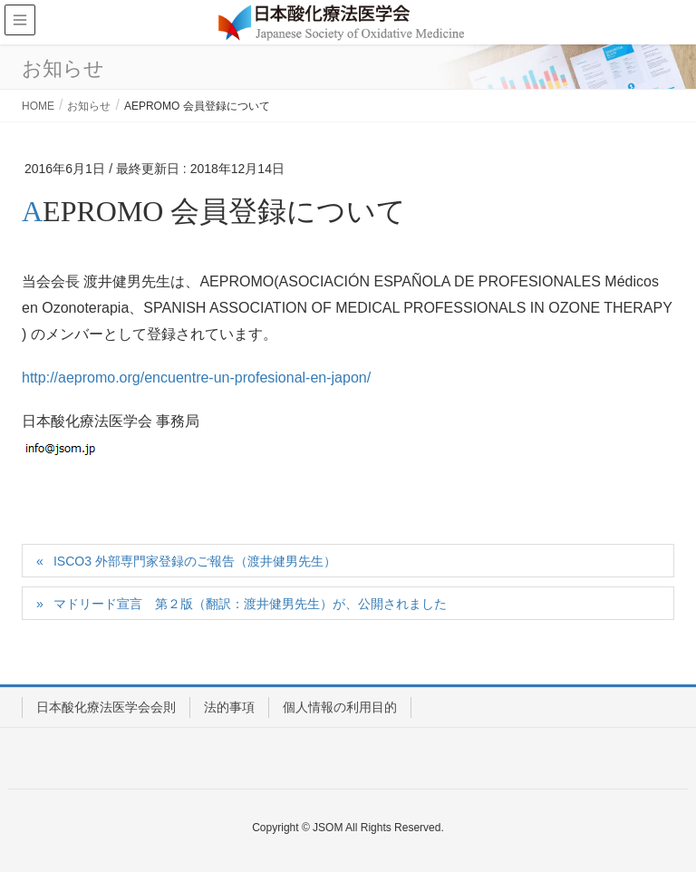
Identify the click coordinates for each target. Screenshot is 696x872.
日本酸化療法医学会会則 (106, 707)
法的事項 (229, 707)
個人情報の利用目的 (340, 707)
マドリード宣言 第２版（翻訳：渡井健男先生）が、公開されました (250, 603)
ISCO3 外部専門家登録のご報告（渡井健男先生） (194, 561)
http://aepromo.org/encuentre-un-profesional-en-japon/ (196, 377)
